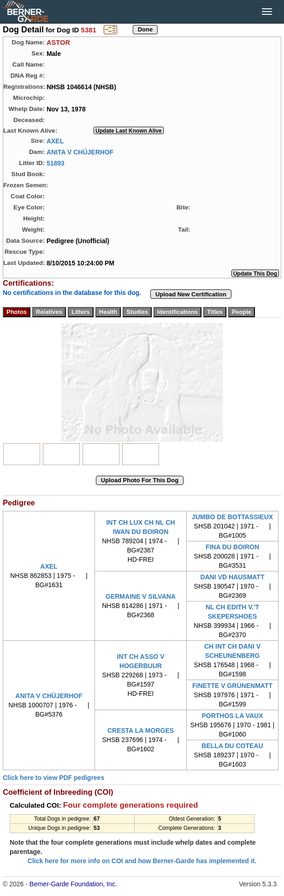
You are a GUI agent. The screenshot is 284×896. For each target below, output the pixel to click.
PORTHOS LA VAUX (232, 715)
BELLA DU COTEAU (232, 745)
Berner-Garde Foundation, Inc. (73, 884)
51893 (56, 162)
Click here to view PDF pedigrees (53, 777)
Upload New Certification (190, 294)
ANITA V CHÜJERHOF (80, 151)
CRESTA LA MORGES (140, 730)
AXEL (55, 140)
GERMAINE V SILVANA (141, 596)
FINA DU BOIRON (232, 547)
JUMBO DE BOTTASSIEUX (232, 517)
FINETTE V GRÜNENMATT (232, 685)
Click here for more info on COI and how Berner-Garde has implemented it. (142, 861)
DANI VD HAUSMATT (233, 577)
